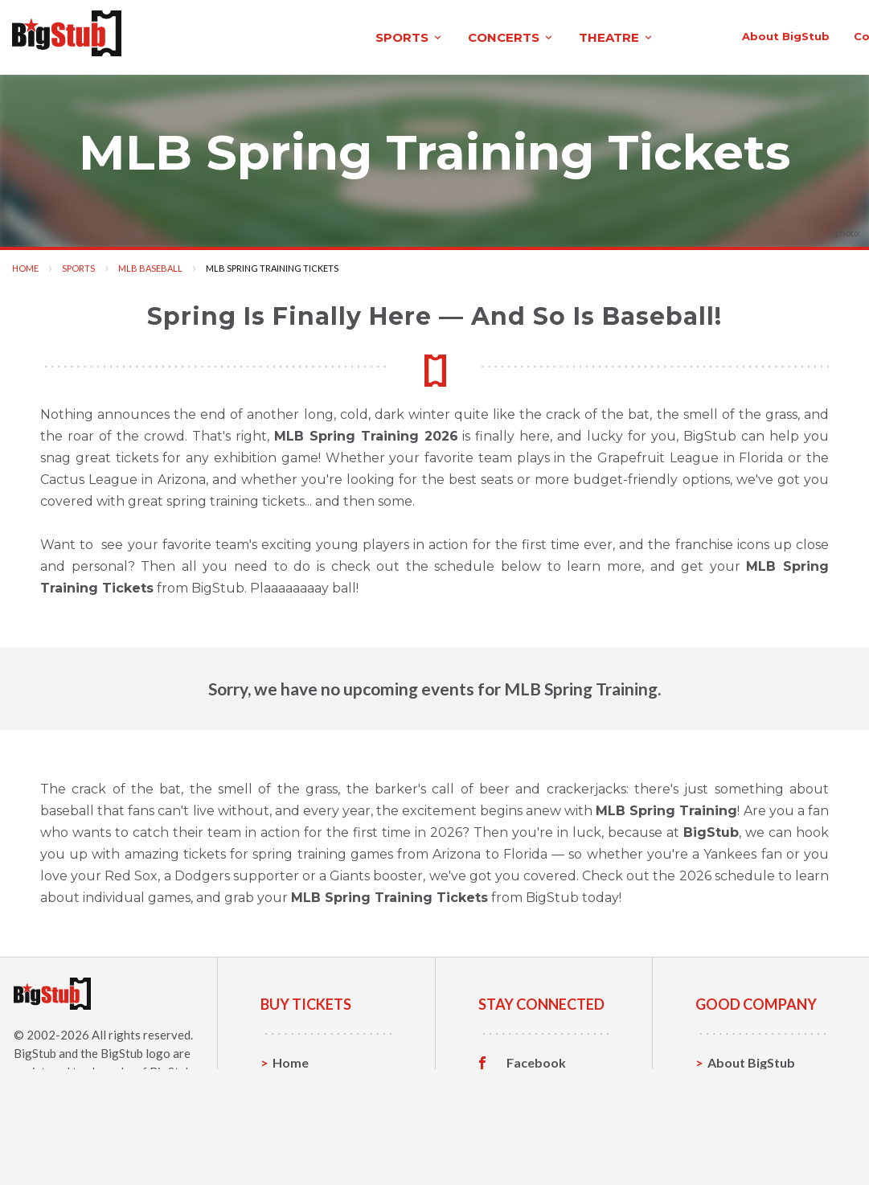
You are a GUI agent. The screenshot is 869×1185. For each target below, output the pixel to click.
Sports (78, 263)
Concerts (300, 1107)
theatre (390, 35)
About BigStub (537, 33)
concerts (285, 35)
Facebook (536, 1058)
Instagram (537, 1107)
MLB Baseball (150, 263)
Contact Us (741, 1082)
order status (734, 33)
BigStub (35, 1048)
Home (25, 263)
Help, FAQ (737, 1107)
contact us (638, 33)
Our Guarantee (752, 1132)
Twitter (529, 1082)
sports (184, 35)
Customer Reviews (536, 1136)
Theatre (297, 1132)
